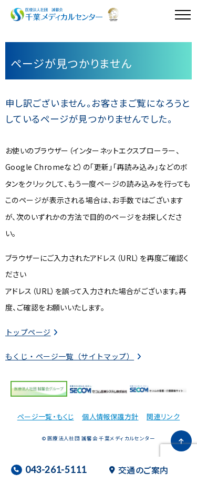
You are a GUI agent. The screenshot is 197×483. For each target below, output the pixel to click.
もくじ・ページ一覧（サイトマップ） (69, 356)
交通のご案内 (139, 470)
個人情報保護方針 (110, 416)
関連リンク (163, 416)
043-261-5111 (48, 469)
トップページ (28, 332)
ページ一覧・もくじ (45, 416)
